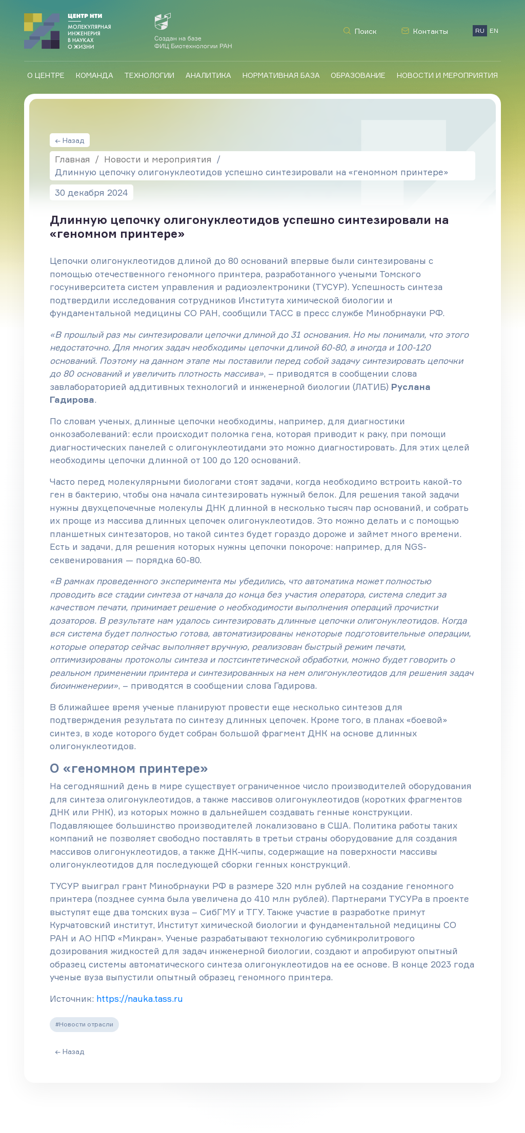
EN (494, 30)
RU (479, 30)
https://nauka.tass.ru (139, 998)
